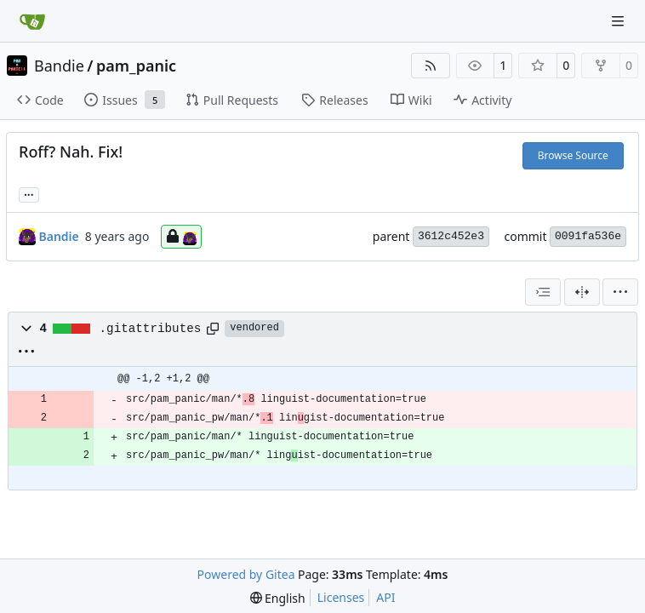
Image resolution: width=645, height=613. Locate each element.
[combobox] (543, 292)
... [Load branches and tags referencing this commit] (29, 193)
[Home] (32, 21)
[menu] (620, 292)
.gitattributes (151, 328)
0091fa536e (588, 236)
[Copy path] (213, 329)
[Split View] (582, 292)
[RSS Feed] (430, 65)
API (385, 597)
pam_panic (136, 65)
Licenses (341, 597)
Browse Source (573, 155)
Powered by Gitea (246, 574)
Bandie (59, 65)
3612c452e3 (451, 236)
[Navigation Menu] (619, 21)
